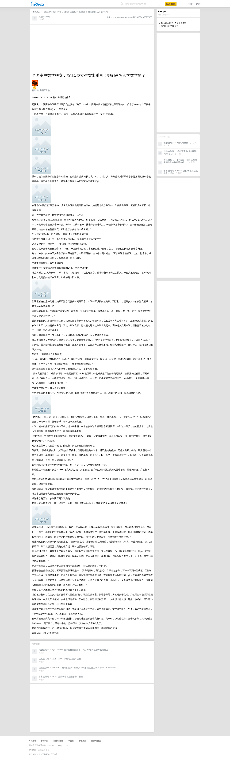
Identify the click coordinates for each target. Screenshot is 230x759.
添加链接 (170, 3)
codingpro (57, 741)
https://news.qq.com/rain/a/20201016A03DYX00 (129, 17)
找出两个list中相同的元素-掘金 (66, 658)
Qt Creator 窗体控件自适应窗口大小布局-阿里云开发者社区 (80, 649)
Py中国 (44, 741)
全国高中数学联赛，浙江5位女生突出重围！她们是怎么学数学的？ (77, 11)
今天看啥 (32, 741)
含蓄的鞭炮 (169, 170)
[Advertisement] (178, 83)
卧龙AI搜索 (96, 741)
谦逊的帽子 (169, 143)
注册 (190, 3)
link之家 (36, 11)
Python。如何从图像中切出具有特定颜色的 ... (180, 161)
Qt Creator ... (184, 143)
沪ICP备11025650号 (48, 754)
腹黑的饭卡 (169, 160)
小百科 (71, 741)
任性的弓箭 (169, 151)
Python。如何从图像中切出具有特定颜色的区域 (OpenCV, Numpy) (84, 667)
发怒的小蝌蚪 (44, 17)
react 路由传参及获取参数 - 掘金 (67, 676)
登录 (198, 3)
